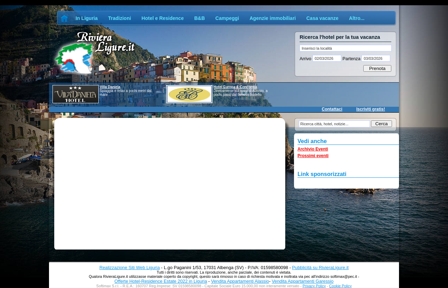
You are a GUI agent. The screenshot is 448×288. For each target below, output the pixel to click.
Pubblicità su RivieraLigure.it (320, 267)
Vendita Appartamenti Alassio (240, 281)
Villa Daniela (110, 87)
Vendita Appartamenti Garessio (302, 281)
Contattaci (332, 109)
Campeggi (227, 18)
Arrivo (306, 58)
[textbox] (346, 48)
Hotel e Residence (162, 18)
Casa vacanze (322, 18)
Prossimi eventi (313, 155)
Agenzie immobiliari (273, 18)
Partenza (351, 58)
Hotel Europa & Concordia (235, 87)
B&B (199, 18)
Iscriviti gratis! (370, 109)
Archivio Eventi (313, 149)
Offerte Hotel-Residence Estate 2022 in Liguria (160, 281)
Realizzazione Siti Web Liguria (129, 267)
